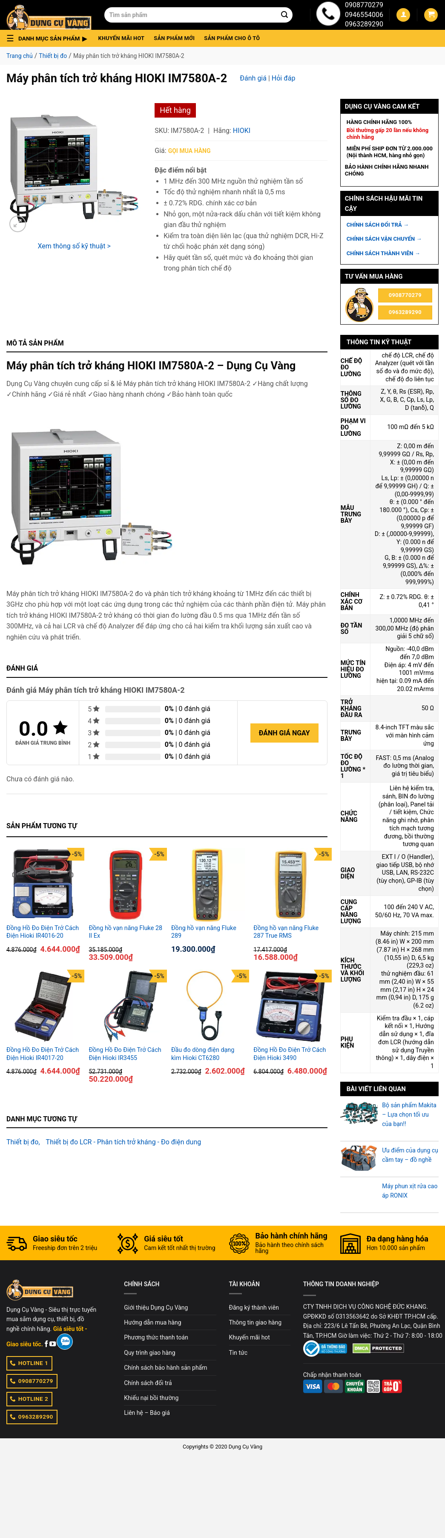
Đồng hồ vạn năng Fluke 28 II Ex (125, 932)
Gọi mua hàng (189, 150)
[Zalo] (64, 1342)
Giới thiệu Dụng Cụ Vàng (156, 1307)
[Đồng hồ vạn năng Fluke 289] (208, 885)
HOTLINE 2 (29, 1398)
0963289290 (364, 24)
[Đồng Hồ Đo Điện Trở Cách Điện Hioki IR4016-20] (43, 885)
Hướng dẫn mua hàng (152, 1322)
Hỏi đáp (284, 78)
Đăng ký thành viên (254, 1307)
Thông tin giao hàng (255, 1322)
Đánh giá (253, 78)
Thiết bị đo (53, 55)
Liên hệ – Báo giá (147, 1412)
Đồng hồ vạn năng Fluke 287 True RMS (286, 932)
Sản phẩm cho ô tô (232, 38)
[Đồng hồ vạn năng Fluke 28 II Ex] (125, 885)
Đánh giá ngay (284, 733)
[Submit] (284, 15)
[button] (49, 38)
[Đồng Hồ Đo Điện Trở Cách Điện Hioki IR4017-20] (43, 1006)
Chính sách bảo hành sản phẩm (165, 1367)
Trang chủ (19, 55)
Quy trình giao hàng (149, 1352)
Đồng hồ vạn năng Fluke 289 (203, 932)
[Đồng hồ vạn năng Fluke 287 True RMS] (290, 885)
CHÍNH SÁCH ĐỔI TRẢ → (378, 225)
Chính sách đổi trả (148, 1383)
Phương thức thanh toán (156, 1337)
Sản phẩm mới (174, 38)
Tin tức (238, 1352)
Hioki (241, 131)
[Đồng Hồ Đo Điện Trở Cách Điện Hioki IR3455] (125, 1006)
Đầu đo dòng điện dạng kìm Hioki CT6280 (203, 1054)
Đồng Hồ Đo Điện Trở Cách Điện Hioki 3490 (289, 1054)
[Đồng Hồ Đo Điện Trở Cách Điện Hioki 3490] (290, 1006)
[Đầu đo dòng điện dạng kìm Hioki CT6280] (208, 1006)
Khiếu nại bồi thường (151, 1397)
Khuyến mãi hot (121, 38)
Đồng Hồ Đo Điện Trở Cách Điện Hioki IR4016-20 (42, 932)
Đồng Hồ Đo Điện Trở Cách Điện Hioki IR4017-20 (42, 1054)
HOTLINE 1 (29, 1362)
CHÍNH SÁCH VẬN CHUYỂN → (384, 239)
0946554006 (364, 15)
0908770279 (364, 5)
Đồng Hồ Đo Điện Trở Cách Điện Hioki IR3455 (125, 1054)
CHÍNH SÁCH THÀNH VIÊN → (383, 253)
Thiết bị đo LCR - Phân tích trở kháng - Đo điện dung (123, 1142)
